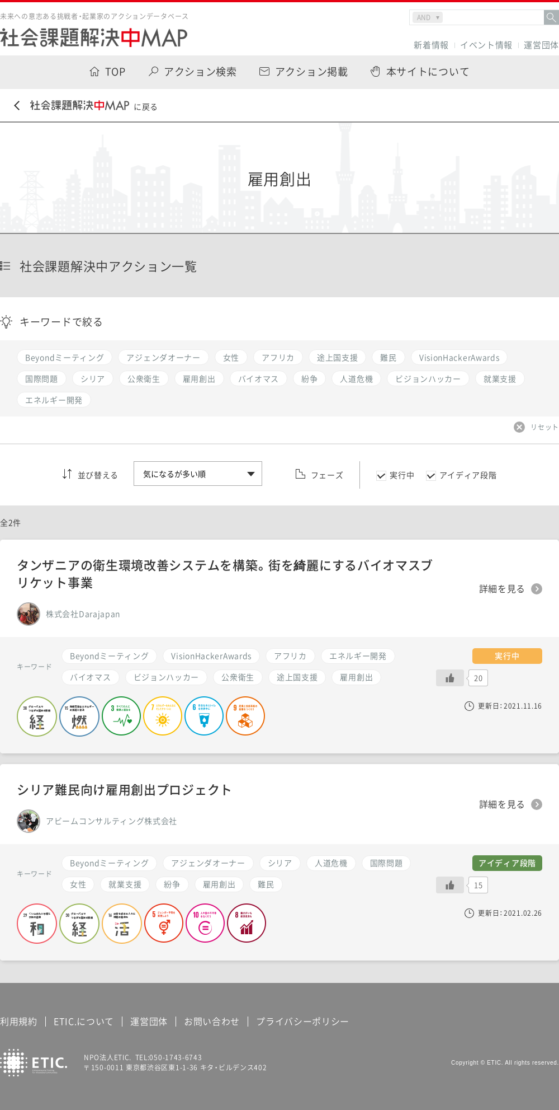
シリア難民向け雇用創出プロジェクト (125, 789)
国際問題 (386, 862)
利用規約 (18, 1021)
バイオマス (90, 676)
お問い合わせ (212, 1021)
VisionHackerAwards (211, 655)
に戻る (86, 106)
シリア (280, 862)
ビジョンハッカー (167, 676)
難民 (266, 883)
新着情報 (431, 45)
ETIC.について (84, 1021)
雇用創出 (356, 676)
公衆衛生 (237, 676)
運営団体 (541, 45)
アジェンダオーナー (208, 862)
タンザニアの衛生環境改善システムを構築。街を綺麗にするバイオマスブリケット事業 (225, 573)
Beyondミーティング (109, 655)
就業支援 (124, 883)
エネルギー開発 (358, 655)
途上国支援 (297, 676)
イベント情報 (486, 45)
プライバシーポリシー (302, 1021)
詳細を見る (502, 589)
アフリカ (290, 655)
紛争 (172, 883)
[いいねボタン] (450, 677)
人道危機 (331, 862)
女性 (78, 883)
